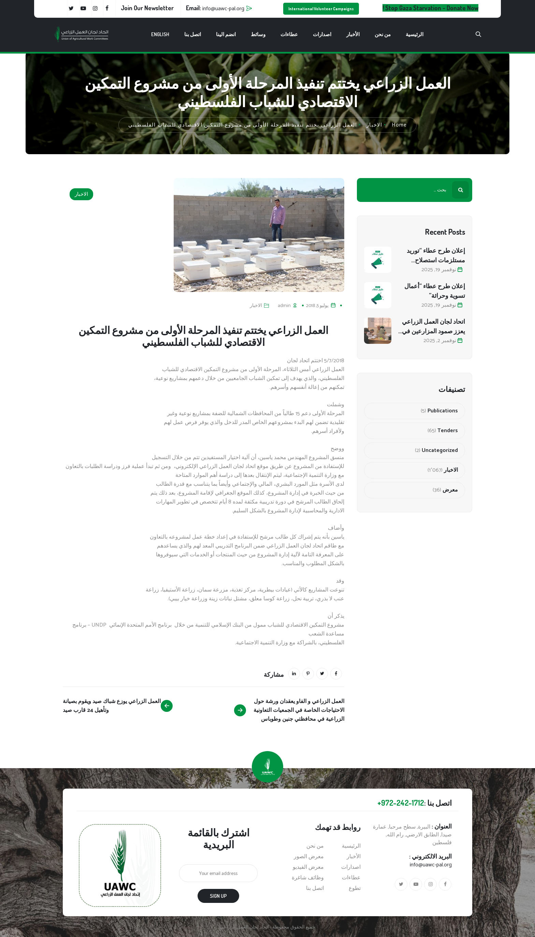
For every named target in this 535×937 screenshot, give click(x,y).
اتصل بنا (192, 34)
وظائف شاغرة (308, 878)
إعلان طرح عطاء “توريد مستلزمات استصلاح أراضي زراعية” (436, 256)
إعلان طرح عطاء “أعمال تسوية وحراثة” (434, 290)
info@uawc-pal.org (431, 864)
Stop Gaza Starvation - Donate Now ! (430, 8)
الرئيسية (414, 34)
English (160, 34)
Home (399, 125)
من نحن (383, 34)
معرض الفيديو (308, 867)
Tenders (447, 430)
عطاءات (289, 34)
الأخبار (353, 34)
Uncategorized (440, 450)
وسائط (258, 34)
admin (284, 306)
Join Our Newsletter (147, 8)
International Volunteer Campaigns (321, 8)
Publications (443, 411)
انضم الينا (226, 34)
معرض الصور (309, 856)
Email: (215, 8)
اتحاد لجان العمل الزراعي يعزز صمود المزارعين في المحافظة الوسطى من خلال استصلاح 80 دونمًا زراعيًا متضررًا (433, 327)
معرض (450, 490)
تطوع (355, 888)
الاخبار (81, 194)
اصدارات (322, 34)
